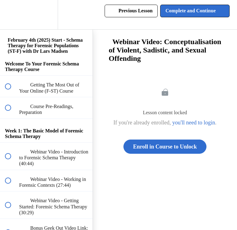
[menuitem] (46, 14)
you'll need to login (193, 122)
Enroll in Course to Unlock (165, 147)
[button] (11, 14)
